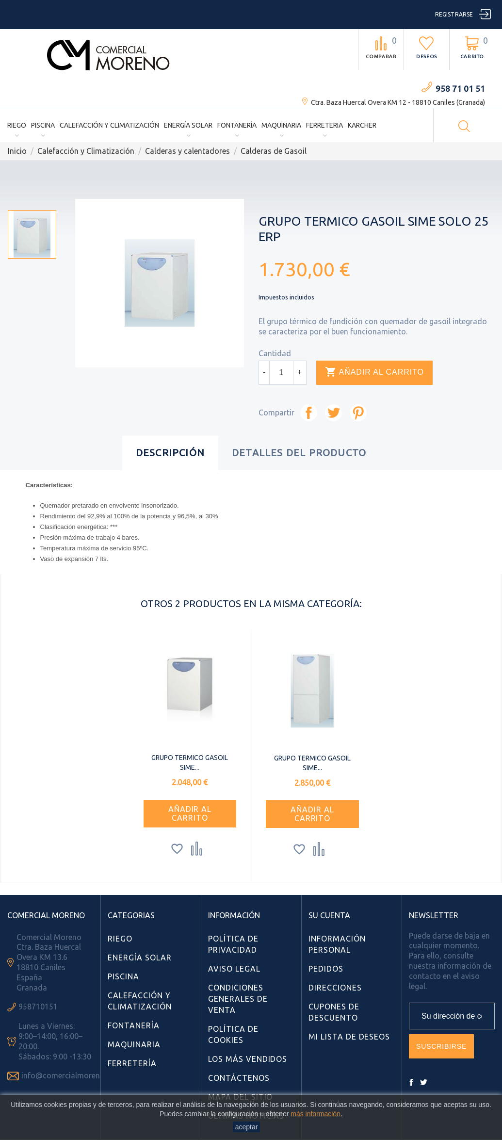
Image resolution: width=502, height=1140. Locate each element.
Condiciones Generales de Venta (238, 998)
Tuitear (333, 412)
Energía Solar (188, 125)
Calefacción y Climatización (109, 125)
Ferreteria (324, 125)
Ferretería (132, 1063)
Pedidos (325, 968)
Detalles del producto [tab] (299, 452)
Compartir (308, 412)
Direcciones (335, 987)
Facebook (411, 1082)
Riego (16, 125)
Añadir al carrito (374, 372)
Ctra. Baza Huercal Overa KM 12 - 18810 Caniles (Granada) (398, 102)
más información (315, 1114)
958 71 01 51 (460, 88)
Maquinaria (281, 125)
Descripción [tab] (170, 452)
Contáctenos (239, 1078)
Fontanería (237, 125)
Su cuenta (329, 915)
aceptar (246, 1127)
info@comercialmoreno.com (71, 1075)
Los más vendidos (247, 1059)
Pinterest (358, 412)
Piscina (43, 125)
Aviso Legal (234, 968)
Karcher (362, 125)
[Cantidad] (281, 372)
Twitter (423, 1082)
